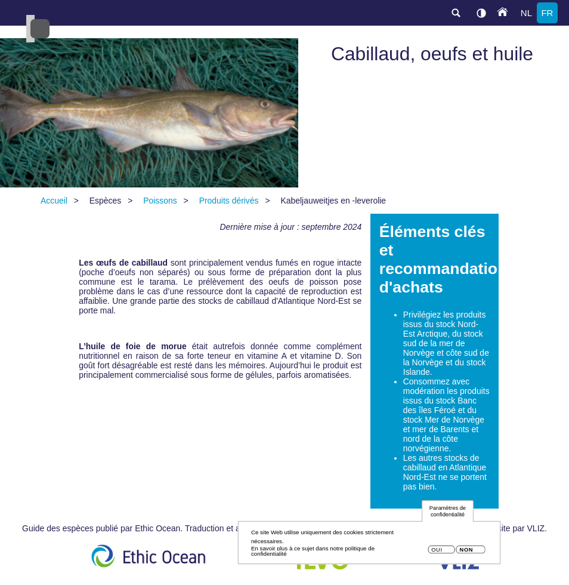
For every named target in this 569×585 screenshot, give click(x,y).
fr (547, 13)
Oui (437, 552)
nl (526, 13)
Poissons (160, 200)
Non (466, 552)
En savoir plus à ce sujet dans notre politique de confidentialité (313, 553)
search (456, 12)
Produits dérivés (229, 200)
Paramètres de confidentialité (447, 514)
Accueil (54, 200)
